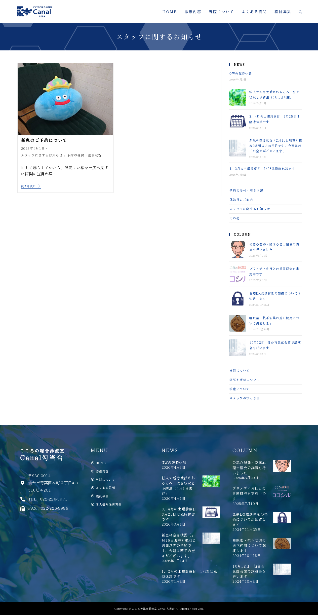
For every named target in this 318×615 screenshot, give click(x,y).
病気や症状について (244, 379)
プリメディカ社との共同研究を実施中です (249, 493)
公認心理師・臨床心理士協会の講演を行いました (249, 468)
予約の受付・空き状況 (84, 155)
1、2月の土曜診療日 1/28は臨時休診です (262, 168)
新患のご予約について (44, 140)
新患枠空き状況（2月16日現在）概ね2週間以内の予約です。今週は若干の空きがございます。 (275, 146)
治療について (239, 388)
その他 (234, 218)
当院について (239, 370)
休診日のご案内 (241, 199)
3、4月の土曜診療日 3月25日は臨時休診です (180, 514)
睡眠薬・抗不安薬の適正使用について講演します (249, 545)
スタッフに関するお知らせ (42, 155)
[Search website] (300, 11)
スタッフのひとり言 (244, 398)
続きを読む (31, 186)
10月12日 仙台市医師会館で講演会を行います (249, 571)
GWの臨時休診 (240, 73)
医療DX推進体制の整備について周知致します (250, 519)
